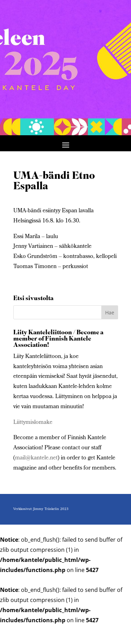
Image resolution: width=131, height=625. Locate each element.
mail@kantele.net (36, 458)
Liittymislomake (32, 422)
